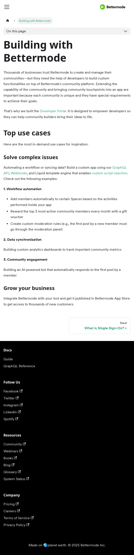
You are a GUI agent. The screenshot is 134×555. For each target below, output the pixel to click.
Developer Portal (53, 111)
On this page (16, 31)
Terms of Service (18, 518)
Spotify (10, 419)
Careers (11, 511)
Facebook (12, 391)
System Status (16, 479)
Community (14, 444)
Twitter (11, 398)
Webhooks (19, 173)
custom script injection (109, 173)
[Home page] (7, 20)
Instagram (13, 405)
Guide (8, 359)
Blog (8, 465)
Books (10, 458)
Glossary (12, 472)
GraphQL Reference (19, 366)
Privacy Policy (16, 525)
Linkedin (12, 412)
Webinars (12, 451)
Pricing (11, 504)
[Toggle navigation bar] (50, 7)
